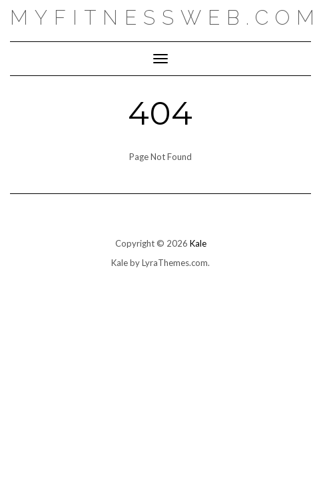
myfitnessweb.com (165, 17)
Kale (198, 243)
